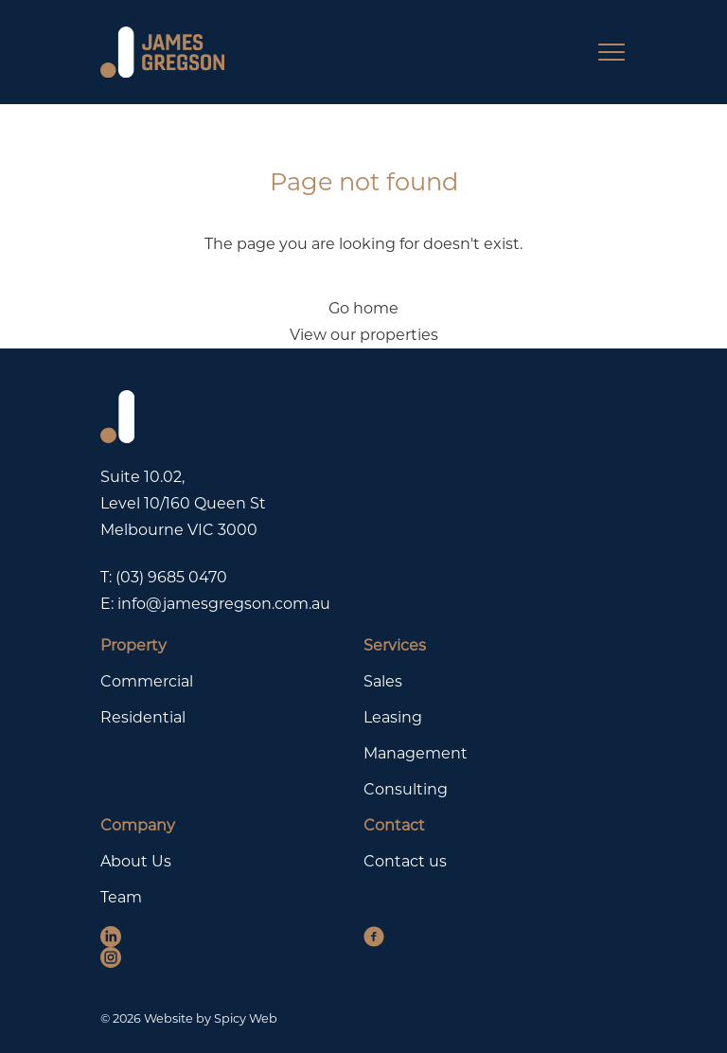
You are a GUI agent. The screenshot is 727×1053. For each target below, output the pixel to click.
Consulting (406, 789)
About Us (135, 861)
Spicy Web (245, 1018)
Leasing (393, 717)
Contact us (405, 861)
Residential (143, 717)
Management (416, 753)
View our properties (364, 335)
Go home (363, 308)
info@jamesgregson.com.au (223, 604)
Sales (383, 681)
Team (121, 897)
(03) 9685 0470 (171, 577)
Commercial (146, 681)
